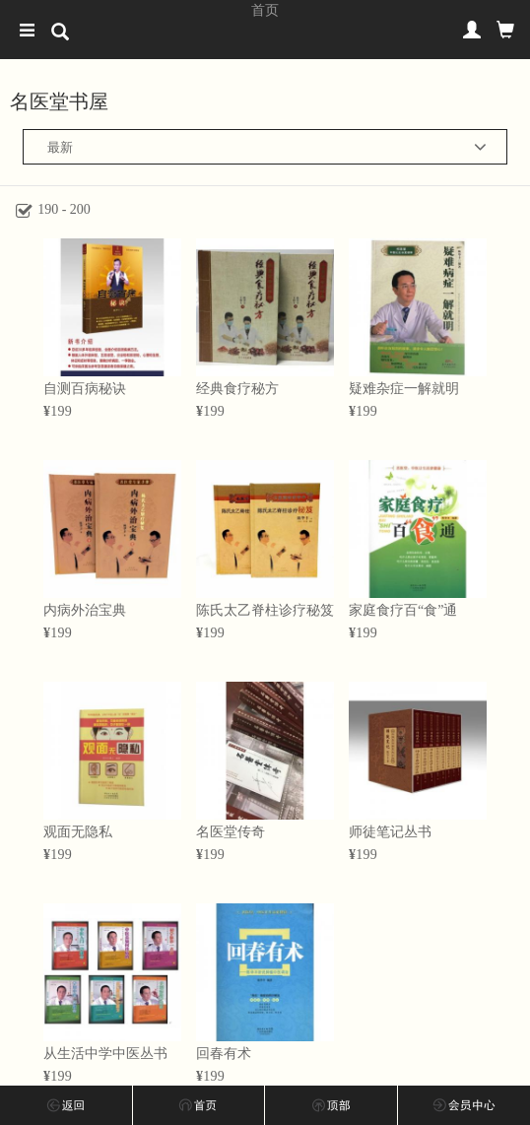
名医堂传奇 (230, 832)
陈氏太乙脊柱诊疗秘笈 (265, 610)
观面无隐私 (77, 832)
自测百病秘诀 (84, 388)
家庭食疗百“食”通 (403, 610)
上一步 (66, 1105)
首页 (265, 10)
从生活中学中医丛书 (105, 1053)
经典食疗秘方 (237, 388)
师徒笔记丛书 (390, 832)
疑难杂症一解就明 (404, 388)
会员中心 (464, 1105)
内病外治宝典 (84, 610)
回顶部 (331, 1105)
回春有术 (223, 1053)
